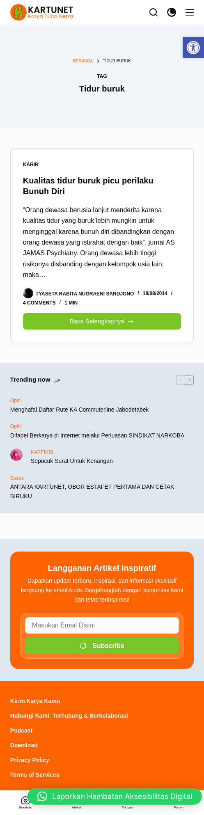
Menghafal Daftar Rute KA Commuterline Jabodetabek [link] (79, 409)
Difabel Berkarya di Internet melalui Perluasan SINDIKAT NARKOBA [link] (97, 435)
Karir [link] (31, 164)
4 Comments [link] (39, 303)
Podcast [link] (21, 730)
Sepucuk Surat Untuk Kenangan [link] (72, 461)
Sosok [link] (17, 478)
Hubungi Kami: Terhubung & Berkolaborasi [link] (69, 715)
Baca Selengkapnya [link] (102, 319)
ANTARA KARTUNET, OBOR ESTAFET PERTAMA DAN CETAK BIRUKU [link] (92, 491)
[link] (193, 47)
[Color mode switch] (171, 12)
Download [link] (24, 745)
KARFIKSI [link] (42, 452)
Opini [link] (16, 400)
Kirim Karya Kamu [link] (35, 701)
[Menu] (190, 12)
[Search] (153, 12)
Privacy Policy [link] (29, 760)
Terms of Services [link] (35, 775)
